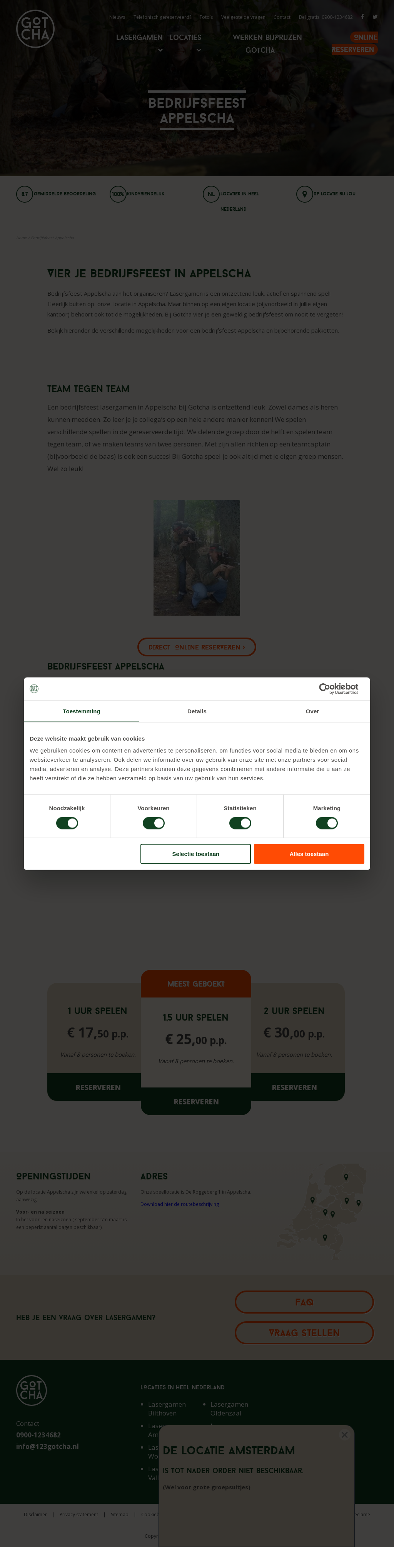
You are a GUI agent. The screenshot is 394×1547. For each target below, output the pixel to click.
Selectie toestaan (196, 854)
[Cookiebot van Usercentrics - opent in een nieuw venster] (330, 688)
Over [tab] (312, 711)
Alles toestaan (309, 854)
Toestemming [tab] (81, 711)
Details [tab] (197, 711)
